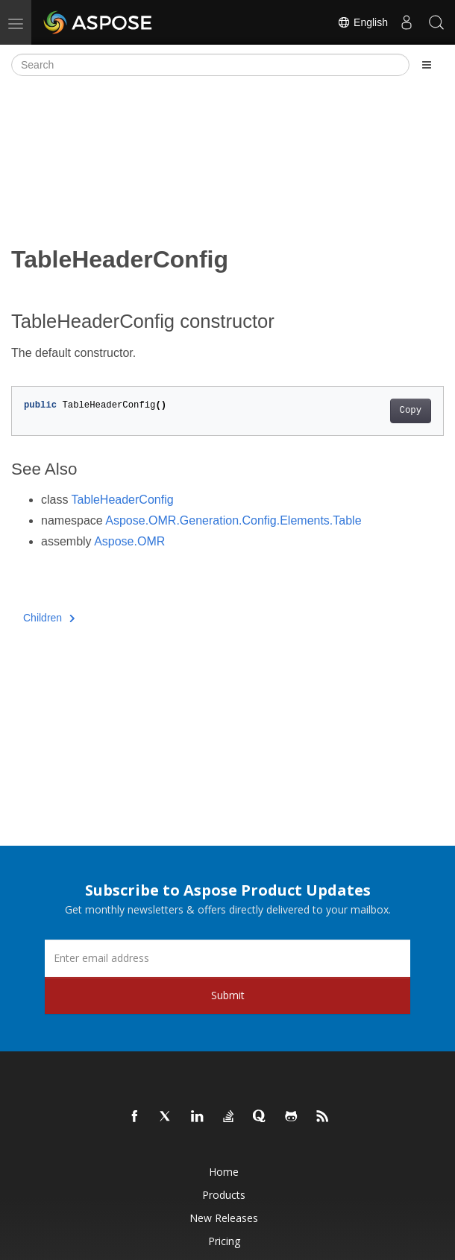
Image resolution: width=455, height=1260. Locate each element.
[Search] (210, 65)
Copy (410, 410)
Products (223, 1195)
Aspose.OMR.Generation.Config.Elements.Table (233, 520)
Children (49, 618)
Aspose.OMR (129, 541)
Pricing (224, 1241)
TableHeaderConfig (123, 499)
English (362, 22)
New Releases (223, 1218)
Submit (228, 995)
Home (224, 1172)
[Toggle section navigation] (426, 65)
